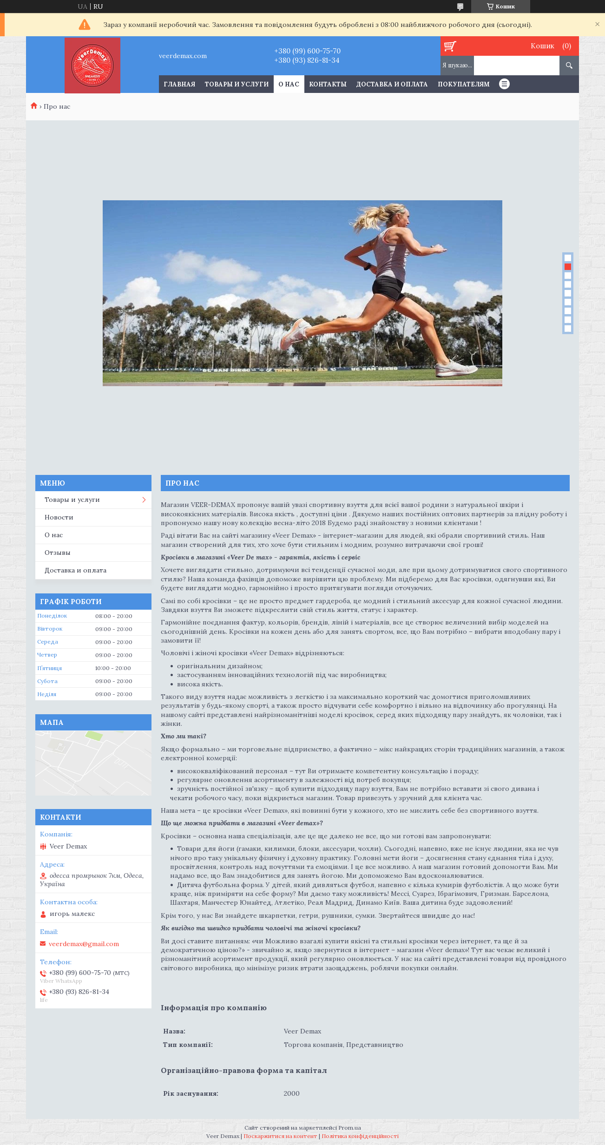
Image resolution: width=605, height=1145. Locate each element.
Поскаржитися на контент (280, 1135)
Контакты (328, 84)
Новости (59, 517)
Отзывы (58, 552)
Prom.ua (349, 1127)
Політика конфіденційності (360, 1135)
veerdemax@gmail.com (84, 944)
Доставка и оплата (392, 84)
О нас (288, 84)
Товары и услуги (237, 84)
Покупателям (464, 84)
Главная (179, 84)
